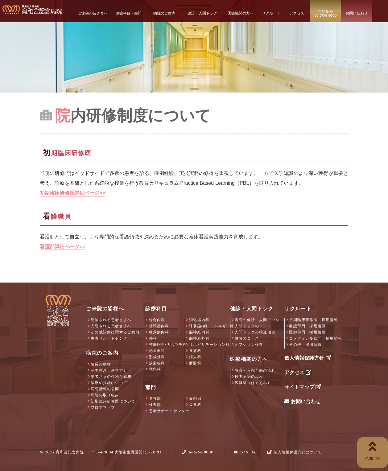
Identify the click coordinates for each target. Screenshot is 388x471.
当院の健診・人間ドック (257, 320)
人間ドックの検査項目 (255, 332)
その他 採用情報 (305, 344)
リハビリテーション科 (209, 344)
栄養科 (195, 405)
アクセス (297, 372)
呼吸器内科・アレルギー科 (211, 326)
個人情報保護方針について (294, 452)
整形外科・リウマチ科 (167, 344)
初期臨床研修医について (113, 401)
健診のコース (247, 338)
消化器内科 (199, 320)
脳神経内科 (199, 332)
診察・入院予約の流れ (255, 370)
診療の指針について (109, 383)
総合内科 (157, 320)
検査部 (155, 405)
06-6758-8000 (197, 452)
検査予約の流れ (249, 376)
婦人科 (195, 357)
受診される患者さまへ (111, 320)
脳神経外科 (199, 338)
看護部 (155, 398)
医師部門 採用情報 (307, 332)
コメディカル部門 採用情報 (315, 338)
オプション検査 (249, 344)
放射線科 (157, 363)
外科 (153, 338)
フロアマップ (103, 407)
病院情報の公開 (105, 389)
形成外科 (157, 357)
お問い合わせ (302, 401)
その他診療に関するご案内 (115, 332)
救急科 (155, 369)
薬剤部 (195, 398)
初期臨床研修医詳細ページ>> (72, 193)
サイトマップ (302, 387)
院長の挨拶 (101, 364)
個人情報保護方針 (307, 358)
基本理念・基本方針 (109, 370)
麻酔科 (195, 363)
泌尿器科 (157, 351)
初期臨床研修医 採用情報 (313, 320)
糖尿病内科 (159, 332)
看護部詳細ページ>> (62, 246)
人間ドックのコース (253, 326)
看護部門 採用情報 (307, 326)
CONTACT (247, 452)
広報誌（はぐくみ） (253, 383)
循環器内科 (159, 326)
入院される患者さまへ (111, 326)
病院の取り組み (105, 395)
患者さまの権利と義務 (111, 376)
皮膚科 (195, 351)
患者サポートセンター (111, 338)
